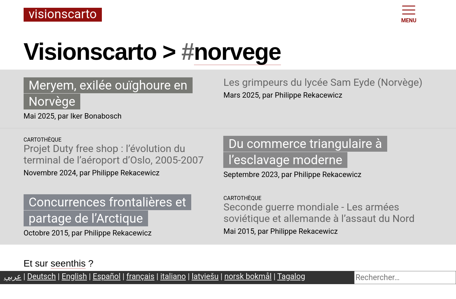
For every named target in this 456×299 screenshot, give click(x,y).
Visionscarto (63, 14)
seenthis (68, 263)
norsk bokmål (248, 276)
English (74, 276)
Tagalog (291, 276)
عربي (13, 276)
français (140, 276)
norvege (237, 52)
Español (107, 276)
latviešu (205, 276)
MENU (409, 13)
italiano (173, 276)
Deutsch (41, 276)
